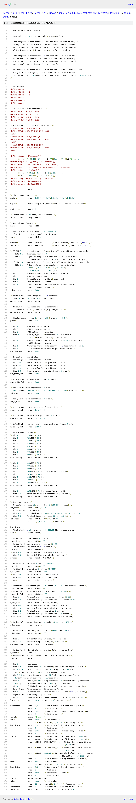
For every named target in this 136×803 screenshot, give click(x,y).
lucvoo (52, 12)
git (44, 12)
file (57, 23)
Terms (30, 799)
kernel (6, 12)
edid (5, 16)
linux (29, 12)
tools (127, 12)
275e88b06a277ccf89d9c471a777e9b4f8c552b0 (92, 12)
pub (14, 12)
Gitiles (16, 799)
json (131, 799)
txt (124, 799)
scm (21, 12)
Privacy (23, 799)
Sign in (130, 4)
